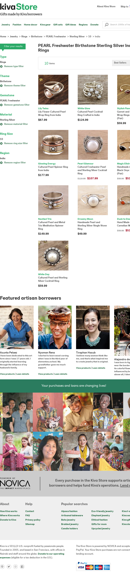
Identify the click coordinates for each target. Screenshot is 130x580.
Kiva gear (45, 25)
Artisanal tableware (72, 515)
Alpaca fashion (69, 511)
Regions (83, 25)
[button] (106, 25)
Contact (29, 511)
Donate (94, 25)
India (2, 158)
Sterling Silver (7, 120)
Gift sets (58, 25)
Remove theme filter (13, 86)
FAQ (27, 515)
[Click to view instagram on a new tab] (16, 566)
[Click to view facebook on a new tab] (23, 566)
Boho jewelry (68, 520)
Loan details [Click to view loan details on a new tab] (22, 374)
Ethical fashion (99, 520)
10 (1, 139)
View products (7, 374)
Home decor (30, 25)
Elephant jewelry (100, 515)
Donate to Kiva (8, 520)
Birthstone (5, 81)
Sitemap (30, 524)
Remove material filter (14, 124)
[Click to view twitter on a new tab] (10, 566)
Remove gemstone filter (15, 105)
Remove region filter (13, 163)
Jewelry (5, 25)
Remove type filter (12, 66)
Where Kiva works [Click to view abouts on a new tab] (10, 515)
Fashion (17, 25)
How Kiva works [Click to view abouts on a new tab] (8, 511)
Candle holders (69, 529)
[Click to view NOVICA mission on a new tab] (15, 483)
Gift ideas (70, 25)
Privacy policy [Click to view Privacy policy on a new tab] (32, 520)
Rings (3, 62)
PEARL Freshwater (10, 101)
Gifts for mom (99, 524)
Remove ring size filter (14, 143)
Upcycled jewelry (100, 529)
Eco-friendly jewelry (102, 511)
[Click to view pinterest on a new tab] (3, 566)
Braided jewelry (69, 524)
